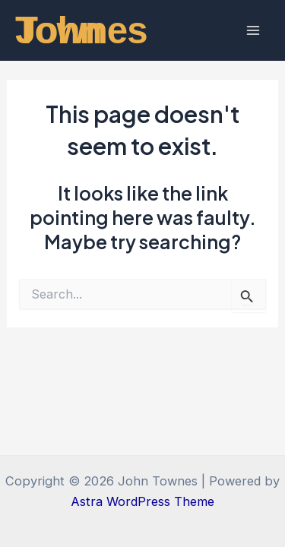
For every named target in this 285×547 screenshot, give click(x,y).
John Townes (81, 30)
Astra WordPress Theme (142, 501)
